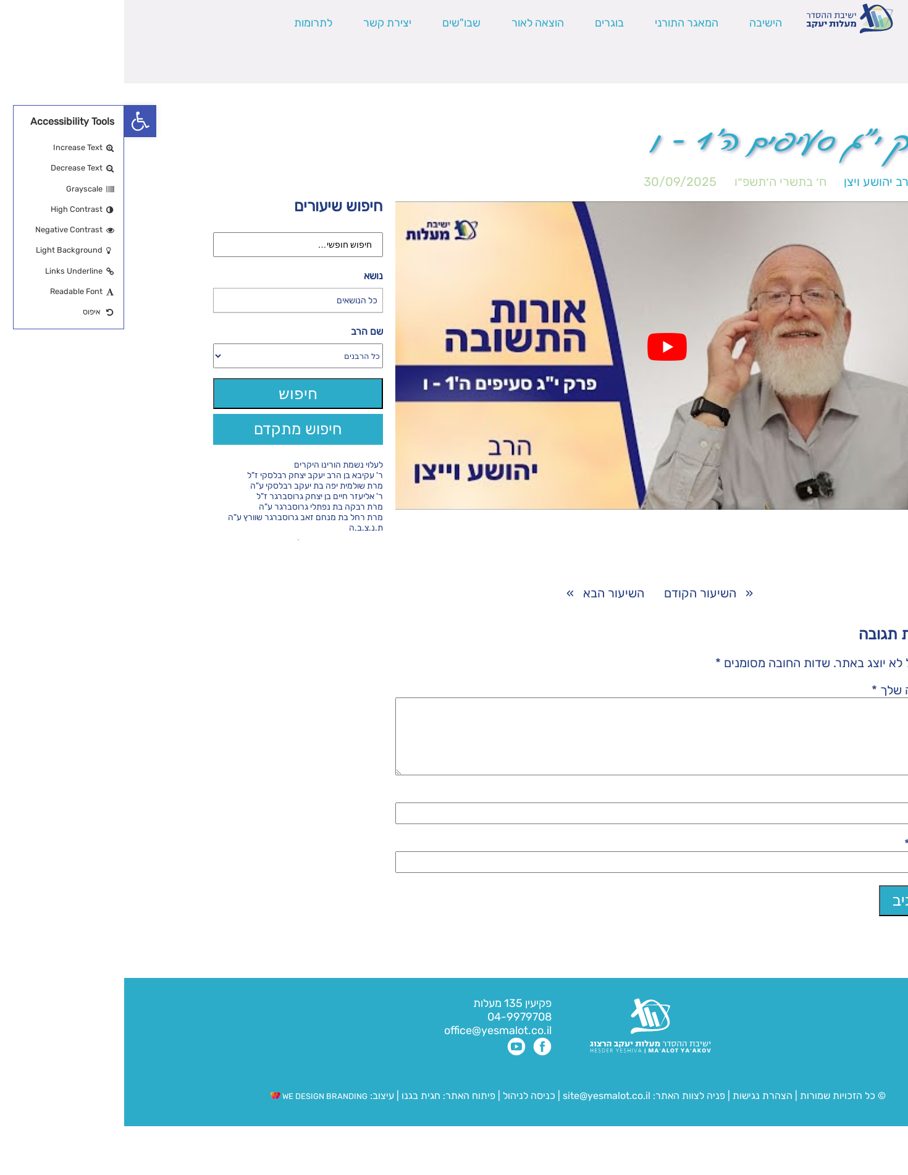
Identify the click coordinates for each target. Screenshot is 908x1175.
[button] (16, 121)
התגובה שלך (783, 690)
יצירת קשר (263, 23)
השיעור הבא (489, 593)
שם (806, 809)
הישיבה (641, 23)
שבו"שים (337, 23)
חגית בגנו (295, 1110)
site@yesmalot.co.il (482, 1110)
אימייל (799, 858)
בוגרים (485, 23)
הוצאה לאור (413, 23)
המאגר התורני (562, 23)
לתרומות (189, 23)
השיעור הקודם (576, 593)
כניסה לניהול (405, 1110)
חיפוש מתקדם (174, 429)
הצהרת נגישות (638, 1110)
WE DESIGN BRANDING (194, 1111)
